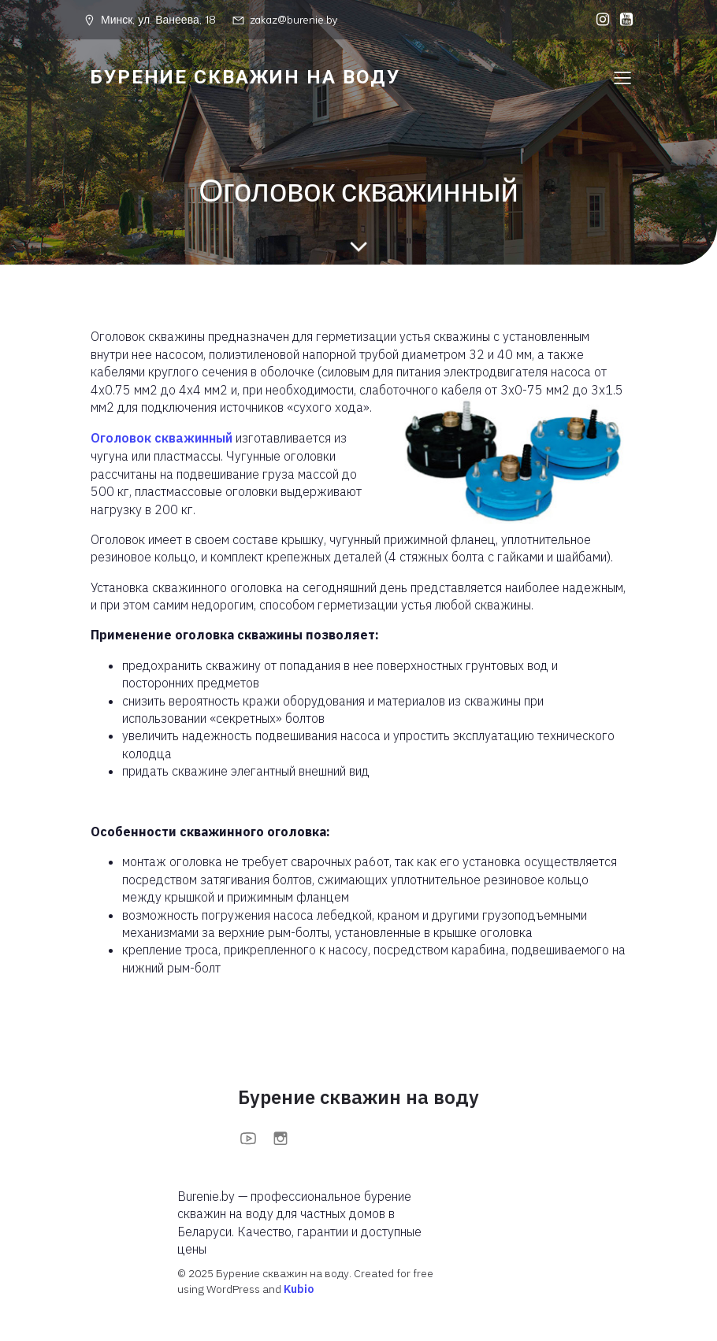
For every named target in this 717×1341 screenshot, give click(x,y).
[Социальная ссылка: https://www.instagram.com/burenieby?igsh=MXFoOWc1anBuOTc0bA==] (599, 19)
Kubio (299, 1289)
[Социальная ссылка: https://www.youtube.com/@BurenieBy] (622, 19)
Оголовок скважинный (161, 438)
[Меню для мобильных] (622, 77)
